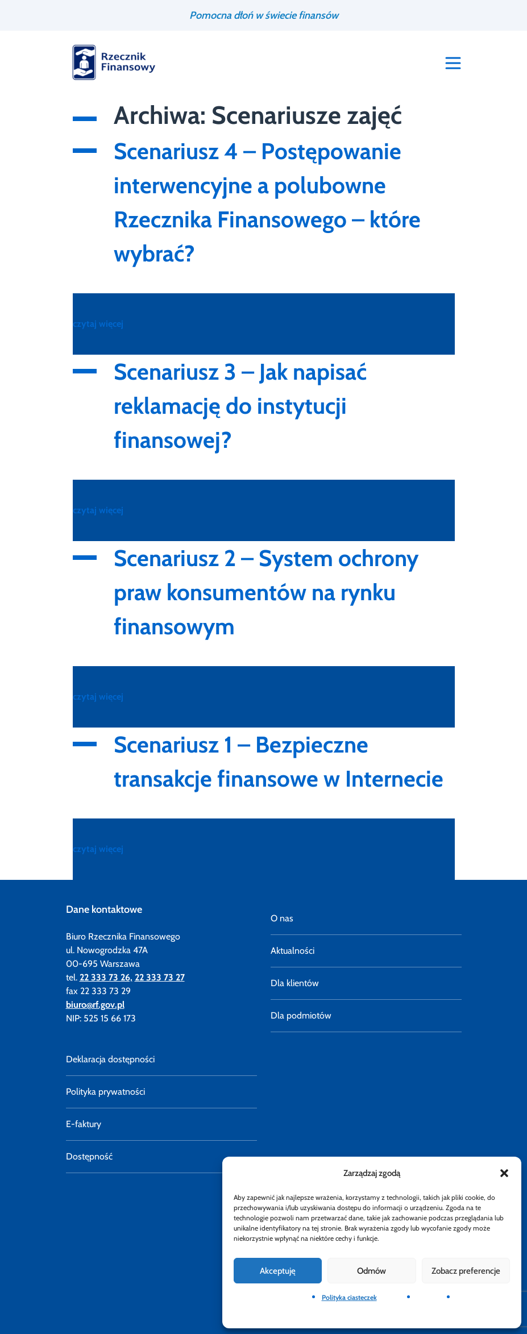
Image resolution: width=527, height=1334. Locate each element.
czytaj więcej (98, 323)
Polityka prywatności (105, 1091)
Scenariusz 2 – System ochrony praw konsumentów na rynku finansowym (266, 592)
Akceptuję (278, 1271)
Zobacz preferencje (465, 1271)
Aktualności (292, 950)
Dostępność (89, 1156)
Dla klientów (295, 983)
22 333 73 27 (160, 977)
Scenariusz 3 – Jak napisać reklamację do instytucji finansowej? (240, 406)
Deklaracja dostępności (110, 1059)
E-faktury (83, 1124)
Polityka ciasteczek (349, 1297)
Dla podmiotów (301, 1015)
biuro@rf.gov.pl (95, 1004)
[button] (504, 1173)
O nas (282, 918)
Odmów (371, 1271)
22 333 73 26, (106, 977)
